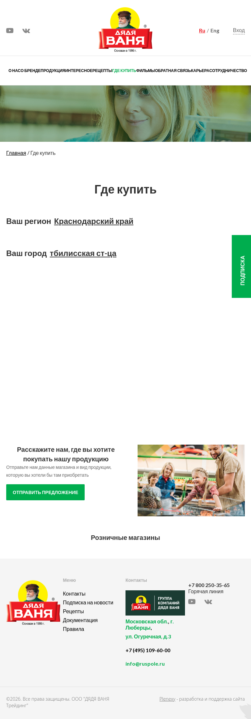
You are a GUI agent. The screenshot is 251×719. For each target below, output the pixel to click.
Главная (16, 153)
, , (155, 632)
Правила (73, 629)
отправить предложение (45, 492)
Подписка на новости (88, 602)
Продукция (53, 70)
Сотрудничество (228, 70)
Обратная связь (173, 70)
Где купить (124, 70)
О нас (14, 70)
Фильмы (145, 70)
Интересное (78, 70)
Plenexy (167, 699)
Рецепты (102, 70)
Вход (239, 30)
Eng (214, 30)
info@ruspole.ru (145, 663)
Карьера (200, 70)
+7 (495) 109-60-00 (148, 650)
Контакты (74, 593)
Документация (80, 620)
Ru (202, 30)
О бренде (31, 70)
